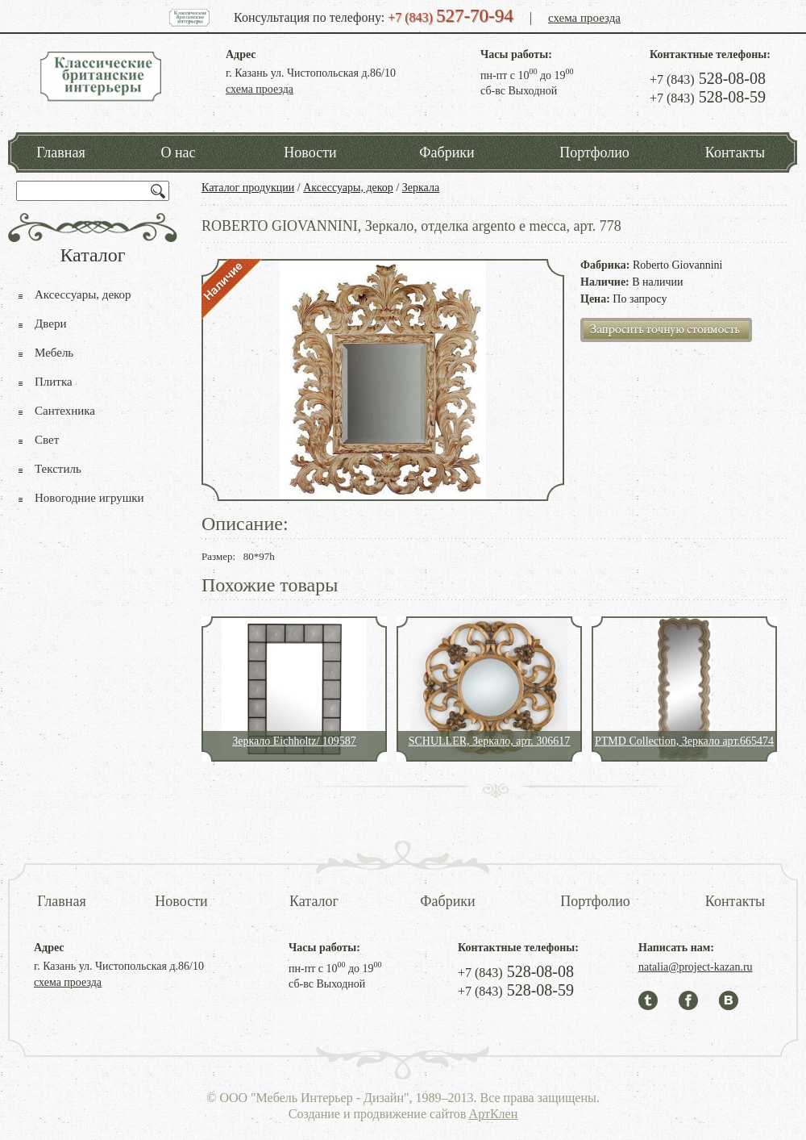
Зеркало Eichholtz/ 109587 (294, 741)
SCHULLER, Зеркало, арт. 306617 (490, 741)
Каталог (314, 901)
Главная (60, 152)
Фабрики (446, 152)
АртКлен (493, 1114)
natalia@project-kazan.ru (695, 967)
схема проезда (584, 17)
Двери (50, 323)
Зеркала (420, 188)
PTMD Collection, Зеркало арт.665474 (684, 741)
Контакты (735, 152)
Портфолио (594, 152)
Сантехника (65, 410)
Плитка (54, 381)
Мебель (54, 352)
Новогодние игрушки (89, 497)
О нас (177, 152)
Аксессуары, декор (348, 188)
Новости (310, 152)
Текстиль (58, 468)
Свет (47, 439)
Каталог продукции (248, 188)
